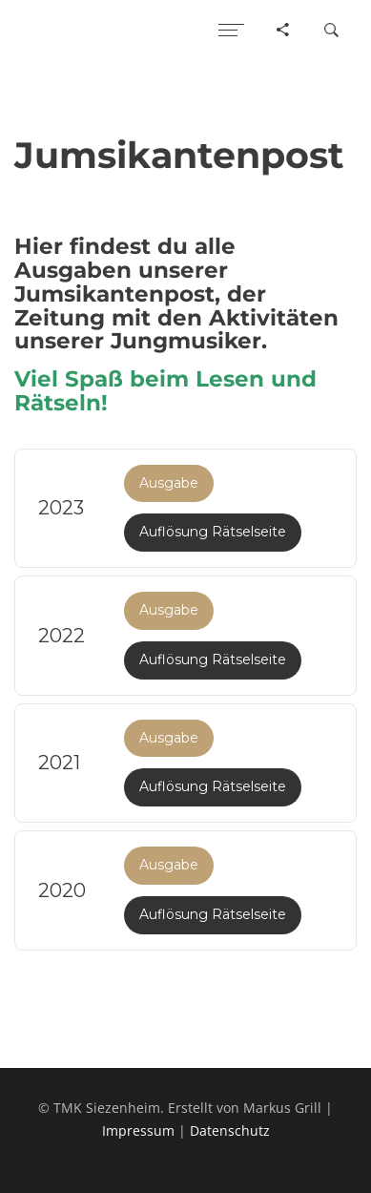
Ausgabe (168, 483)
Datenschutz (230, 1130)
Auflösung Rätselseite (212, 531)
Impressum (138, 1130)
